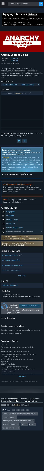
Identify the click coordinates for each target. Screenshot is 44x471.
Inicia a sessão (6, 135)
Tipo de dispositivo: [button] (9, 429)
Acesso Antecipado (10, 86)
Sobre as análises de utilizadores (11, 402)
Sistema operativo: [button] (9, 426)
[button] (22, 94)
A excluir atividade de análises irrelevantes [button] (18, 415)
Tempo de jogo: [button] (8, 419)
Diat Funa (14, 60)
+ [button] (38, 86)
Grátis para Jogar (27, 86)
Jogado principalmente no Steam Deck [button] (17, 422)
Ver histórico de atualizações (12, 267)
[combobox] (23, 4)
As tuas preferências (30, 402)
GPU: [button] (31, 426)
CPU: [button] (23, 426)
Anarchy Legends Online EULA (13, 246)
